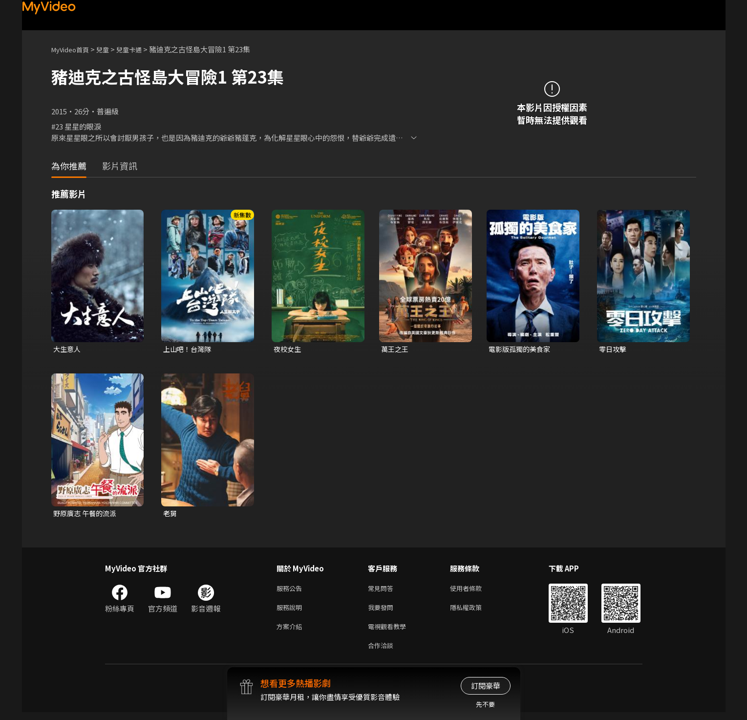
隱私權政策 (474, 611)
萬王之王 (395, 349)
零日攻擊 (613, 349)
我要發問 (382, 611)
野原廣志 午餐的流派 (87, 514)
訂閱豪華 (485, 685)
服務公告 (291, 591)
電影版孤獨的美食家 (522, 349)
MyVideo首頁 (73, 49)
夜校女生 (288, 349)
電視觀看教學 (390, 632)
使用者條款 (474, 591)
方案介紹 (291, 632)
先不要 (485, 704)
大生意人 (68, 349)
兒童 (110, 49)
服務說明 (291, 611)
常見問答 (382, 591)
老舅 (170, 514)
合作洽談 (382, 652)
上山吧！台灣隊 (188, 349)
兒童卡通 (139, 49)
